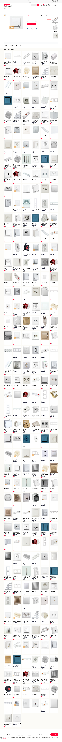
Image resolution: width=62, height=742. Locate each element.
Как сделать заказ (20, 735)
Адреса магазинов (30, 733)
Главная (5, 11)
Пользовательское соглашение (22, 737)
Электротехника (20, 6)
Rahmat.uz (5, 736)
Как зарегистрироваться (21, 733)
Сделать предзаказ (31, 24)
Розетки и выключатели (16, 11)
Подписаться (54, 734)
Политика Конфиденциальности (32, 737)
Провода (16, 6)
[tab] (6, 43)
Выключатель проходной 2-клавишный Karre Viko (28, 11)
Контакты (29, 2)
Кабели (14, 6)
